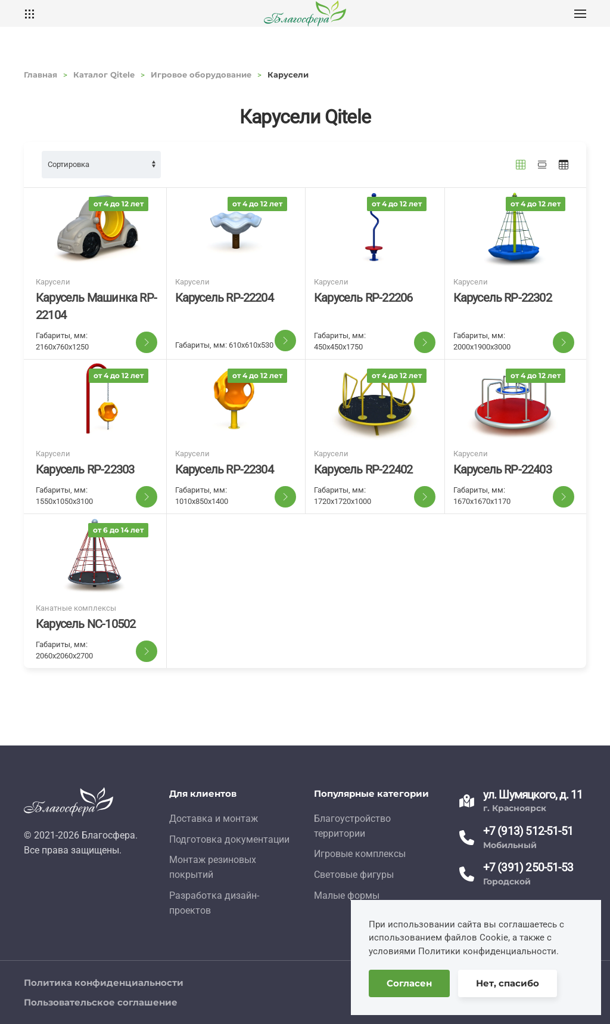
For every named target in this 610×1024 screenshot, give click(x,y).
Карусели (53, 281)
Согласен (409, 983)
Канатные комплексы (76, 608)
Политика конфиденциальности (103, 982)
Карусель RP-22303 (85, 469)
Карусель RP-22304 (224, 469)
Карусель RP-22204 (224, 297)
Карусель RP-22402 (363, 469)
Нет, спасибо (507, 983)
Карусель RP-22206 (363, 297)
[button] (580, 13)
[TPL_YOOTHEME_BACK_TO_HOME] (305, 13)
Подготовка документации (229, 839)
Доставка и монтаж (213, 818)
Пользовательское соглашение (101, 1002)
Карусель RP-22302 (502, 297)
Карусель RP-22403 (502, 469)
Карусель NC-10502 (85, 624)
